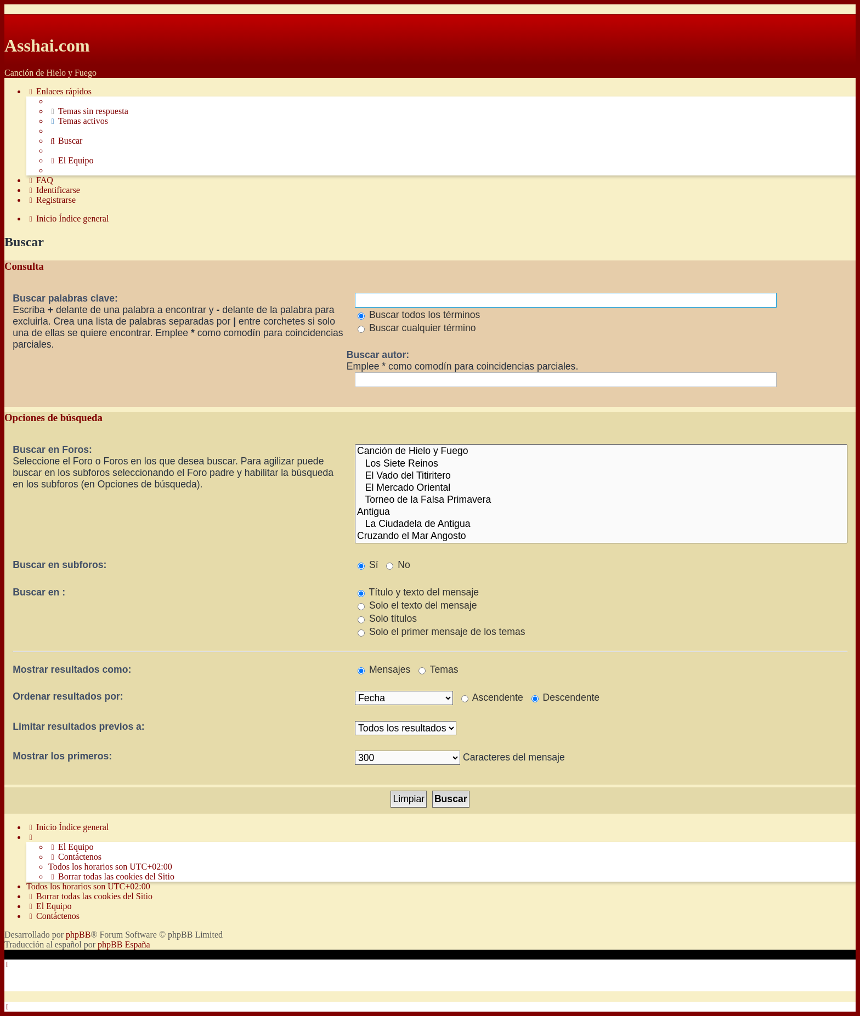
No (398, 564)
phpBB (78, 934)
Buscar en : (39, 592)
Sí (368, 564)
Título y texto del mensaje (418, 592)
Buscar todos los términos (419, 314)
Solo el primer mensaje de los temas (441, 631)
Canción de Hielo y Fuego (601, 451)
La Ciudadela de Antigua (601, 524)
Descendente (565, 697)
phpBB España (124, 944)
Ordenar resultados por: (68, 696)
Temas (438, 669)
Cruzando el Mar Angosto (601, 536)
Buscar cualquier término (417, 327)
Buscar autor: (378, 354)
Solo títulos (387, 618)
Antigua (601, 512)
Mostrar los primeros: (62, 756)
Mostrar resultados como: (72, 669)
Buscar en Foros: (52, 449)
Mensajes (384, 669)
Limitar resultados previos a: (79, 726)
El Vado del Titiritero (601, 476)
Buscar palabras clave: (65, 298)
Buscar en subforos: (59, 564)
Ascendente (492, 697)
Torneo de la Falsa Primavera (601, 500)
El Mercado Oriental (601, 488)
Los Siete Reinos (601, 464)
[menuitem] (88, 111)
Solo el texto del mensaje (417, 605)
